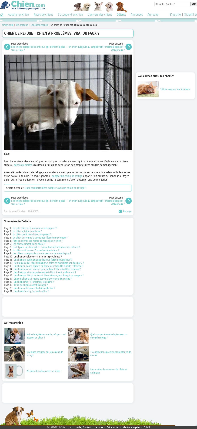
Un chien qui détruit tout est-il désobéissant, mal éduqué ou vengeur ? (49, 275)
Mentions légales (131, 427)
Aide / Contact (83, 427)
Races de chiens (43, 14)
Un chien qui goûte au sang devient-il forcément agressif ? (43, 259)
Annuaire (153, 14)
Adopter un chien (18, 14)
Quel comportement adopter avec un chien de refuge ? (55, 188)
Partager (125, 211)
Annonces (137, 14)
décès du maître (23, 165)
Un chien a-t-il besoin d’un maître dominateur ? (36, 250)
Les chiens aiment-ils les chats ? (29, 244)
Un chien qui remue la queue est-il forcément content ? (40, 237)
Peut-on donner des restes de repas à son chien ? (37, 240)
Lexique (99, 427)
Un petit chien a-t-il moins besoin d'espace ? (34, 228)
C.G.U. (147, 427)
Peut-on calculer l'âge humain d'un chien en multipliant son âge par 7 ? (49, 262)
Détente (121, 14)
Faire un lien (113, 427)
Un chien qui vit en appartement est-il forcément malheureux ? (45, 272)
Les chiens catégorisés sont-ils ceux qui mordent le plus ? (42, 253)
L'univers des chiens (100, 14)
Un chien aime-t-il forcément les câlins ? (34, 281)
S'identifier (190, 14)
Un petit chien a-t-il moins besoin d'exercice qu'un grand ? (43, 278)
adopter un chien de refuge (67, 176)
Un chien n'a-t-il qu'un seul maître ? (31, 291)
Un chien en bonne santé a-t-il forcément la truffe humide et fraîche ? (48, 266)
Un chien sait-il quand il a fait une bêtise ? (34, 288)
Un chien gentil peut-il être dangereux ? (32, 234)
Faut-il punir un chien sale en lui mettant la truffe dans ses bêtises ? (46, 247)
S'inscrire (175, 14)
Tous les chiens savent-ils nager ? (31, 285)
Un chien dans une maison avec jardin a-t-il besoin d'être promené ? (47, 269)
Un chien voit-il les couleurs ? (27, 231)
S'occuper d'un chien (70, 14)
